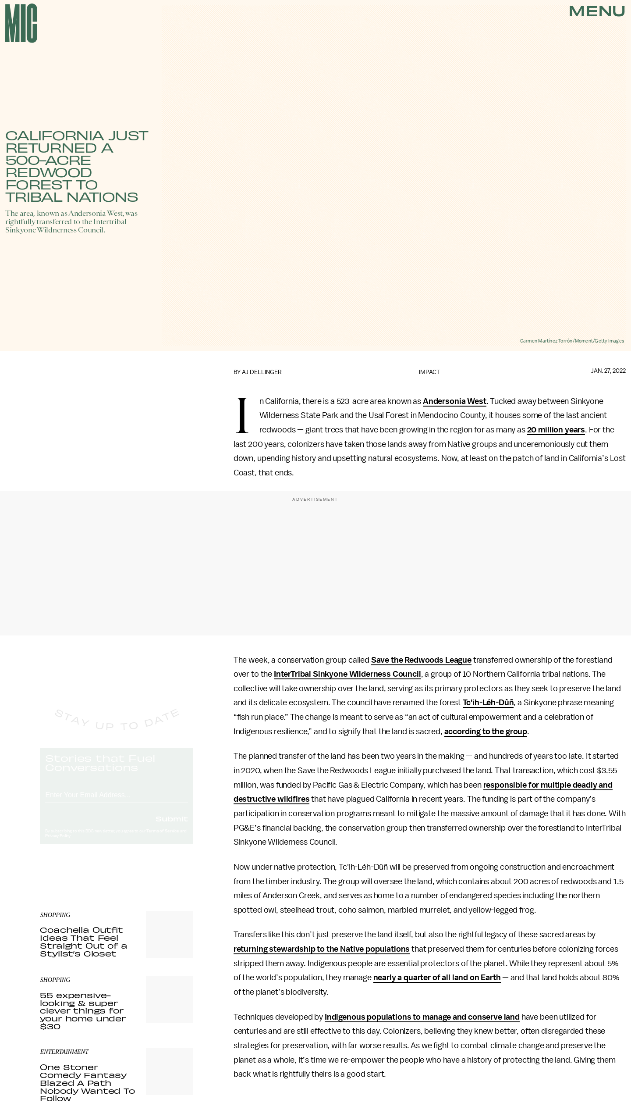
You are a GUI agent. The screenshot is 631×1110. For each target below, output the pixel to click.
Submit (172, 826)
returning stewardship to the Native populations (322, 949)
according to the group (485, 731)
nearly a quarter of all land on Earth (437, 977)
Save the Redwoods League (421, 660)
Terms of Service (162, 839)
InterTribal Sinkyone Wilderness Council (347, 674)
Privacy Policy (58, 844)
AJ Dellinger (262, 372)
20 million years (556, 429)
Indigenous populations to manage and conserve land (422, 1017)
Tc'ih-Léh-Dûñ (488, 702)
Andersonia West (454, 401)
